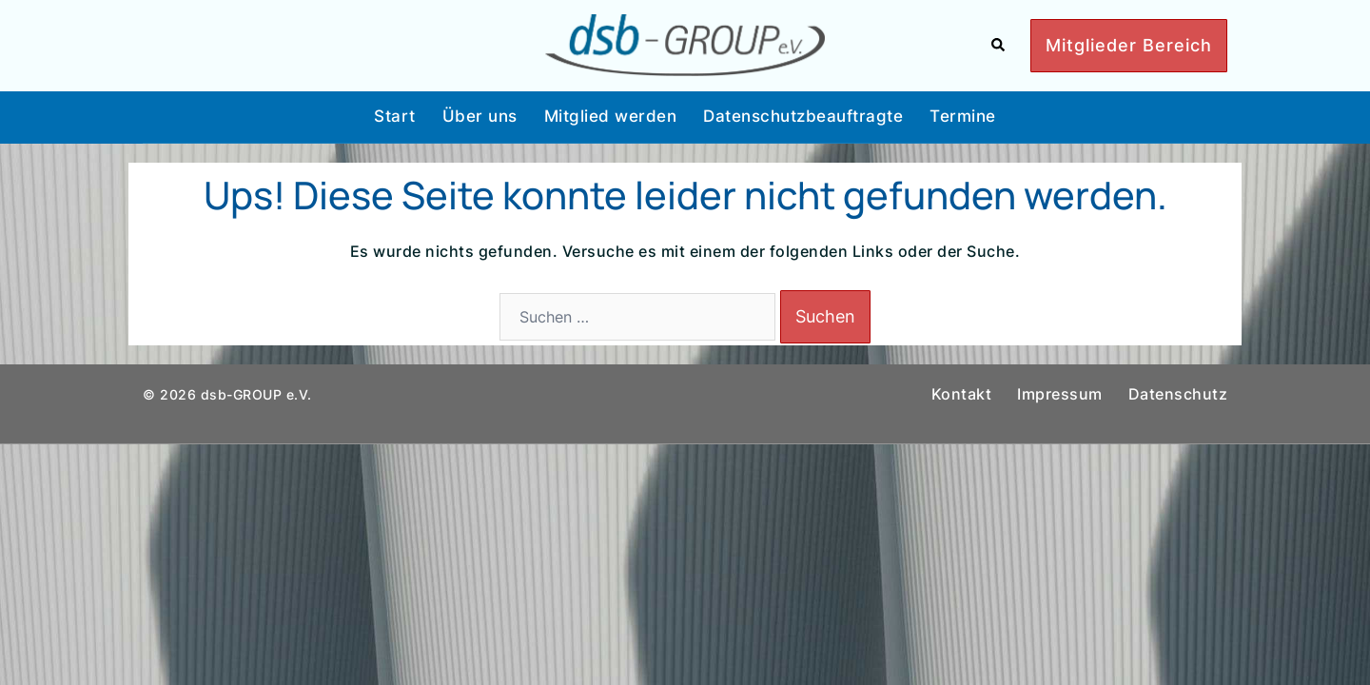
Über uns (480, 116)
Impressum (1060, 393)
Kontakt (961, 393)
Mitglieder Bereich (1129, 45)
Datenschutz (1178, 393)
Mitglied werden (610, 116)
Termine (963, 116)
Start (395, 116)
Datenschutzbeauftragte (803, 116)
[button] (999, 45)
